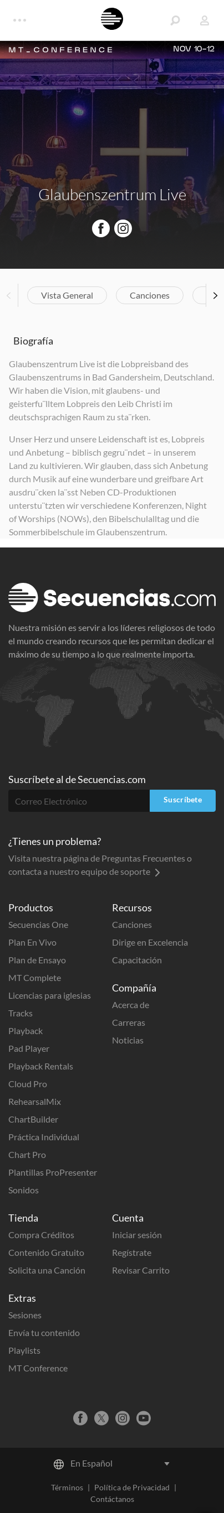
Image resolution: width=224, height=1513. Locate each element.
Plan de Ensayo (37, 959)
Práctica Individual (43, 1136)
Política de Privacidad (132, 1487)
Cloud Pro (27, 1083)
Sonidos (23, 1190)
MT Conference (38, 1368)
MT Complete (34, 977)
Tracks (20, 1013)
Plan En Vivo (32, 942)
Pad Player (28, 1048)
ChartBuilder (33, 1119)
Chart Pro (27, 1154)
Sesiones (25, 1314)
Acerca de (130, 1004)
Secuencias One (38, 924)
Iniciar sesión (137, 1234)
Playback (25, 1030)
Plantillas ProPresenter (52, 1172)
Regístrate (131, 1252)
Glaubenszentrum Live (112, 194)
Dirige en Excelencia (150, 942)
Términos (67, 1487)
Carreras (128, 1022)
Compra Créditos (41, 1234)
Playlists (24, 1350)
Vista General (67, 295)
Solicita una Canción (46, 1270)
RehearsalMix (34, 1101)
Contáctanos (112, 1499)
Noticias (128, 1040)
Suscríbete (183, 799)
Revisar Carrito (141, 1270)
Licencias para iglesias (49, 995)
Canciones (150, 295)
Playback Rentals (40, 1066)
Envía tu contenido (44, 1332)
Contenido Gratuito (46, 1252)
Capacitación (137, 959)
